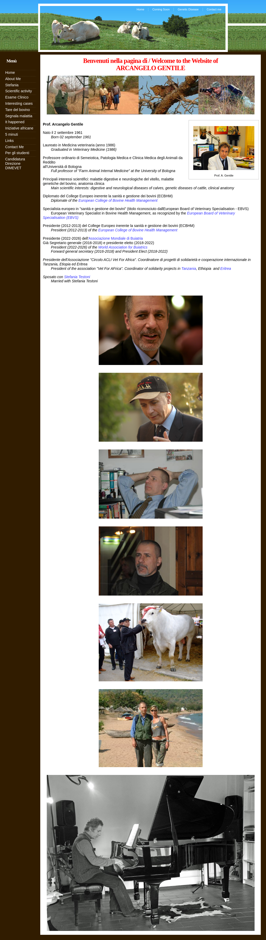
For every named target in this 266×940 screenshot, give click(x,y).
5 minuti (11, 134)
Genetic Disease (188, 9)
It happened (14, 122)
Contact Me (14, 147)
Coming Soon (161, 9)
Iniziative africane (19, 128)
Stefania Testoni (77, 277)
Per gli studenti (17, 153)
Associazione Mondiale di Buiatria (115, 238)
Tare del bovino (17, 110)
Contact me (214, 9)
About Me (13, 79)
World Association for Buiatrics (122, 247)
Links (9, 141)
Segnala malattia (18, 116)
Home (140, 9)
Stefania (11, 85)
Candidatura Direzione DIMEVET (15, 163)
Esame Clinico (16, 97)
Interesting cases (19, 103)
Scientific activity (18, 91)
